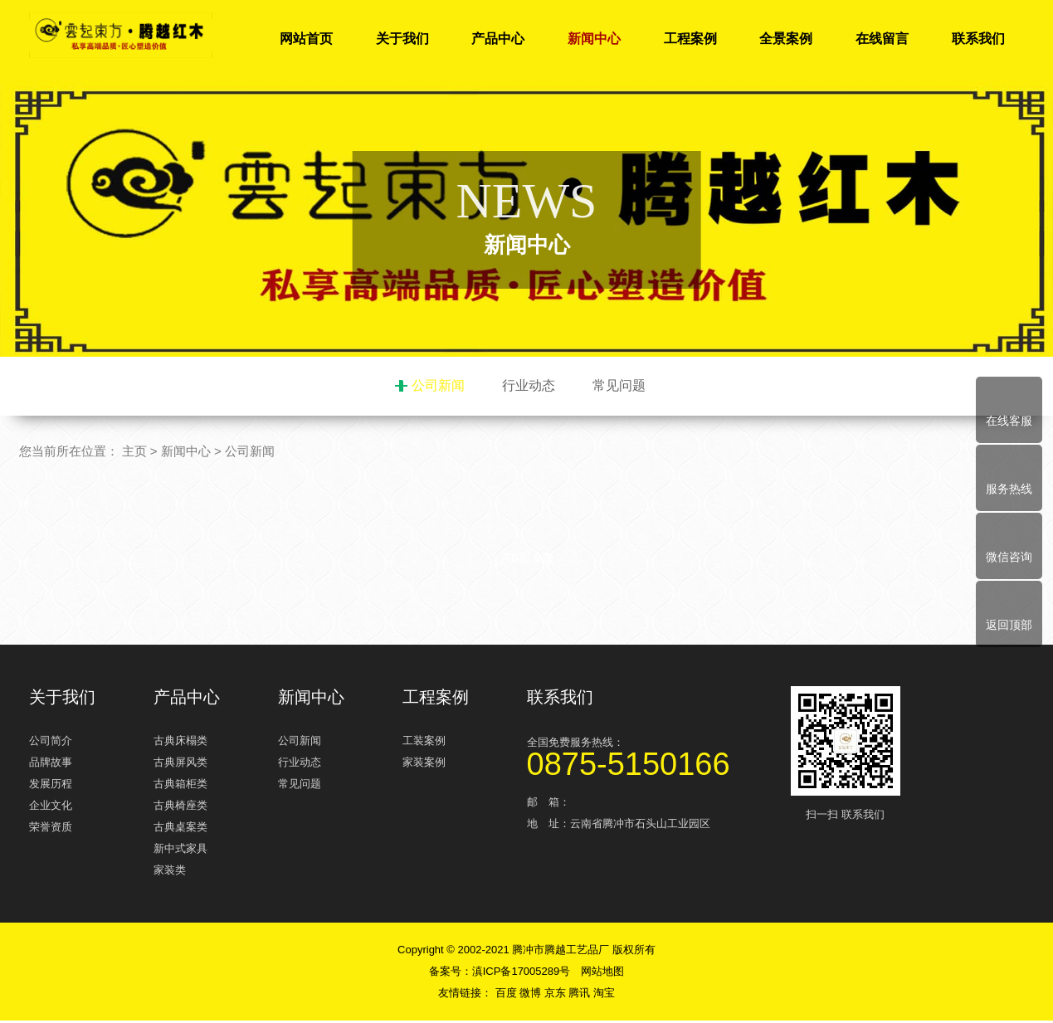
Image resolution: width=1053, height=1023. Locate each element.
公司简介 (50, 743)
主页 (134, 453)
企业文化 (50, 807)
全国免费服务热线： (651, 756)
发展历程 (50, 786)
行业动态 (528, 385)
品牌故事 (50, 764)
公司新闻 (438, 385)
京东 (556, 995)
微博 (531, 995)
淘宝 (604, 995)
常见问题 (619, 385)
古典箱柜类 (180, 786)
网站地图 (602, 973)
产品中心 (497, 39)
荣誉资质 (50, 829)
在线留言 (882, 39)
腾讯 (580, 995)
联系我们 (978, 39)
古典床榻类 (180, 743)
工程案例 (690, 39)
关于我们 (402, 39)
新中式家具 (180, 851)
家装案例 (424, 764)
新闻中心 (594, 39)
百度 (507, 995)
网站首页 (306, 39)
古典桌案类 (180, 829)
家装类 (170, 872)
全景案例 (785, 39)
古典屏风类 (180, 764)
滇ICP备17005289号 (521, 973)
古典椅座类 (180, 807)
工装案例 (424, 743)
